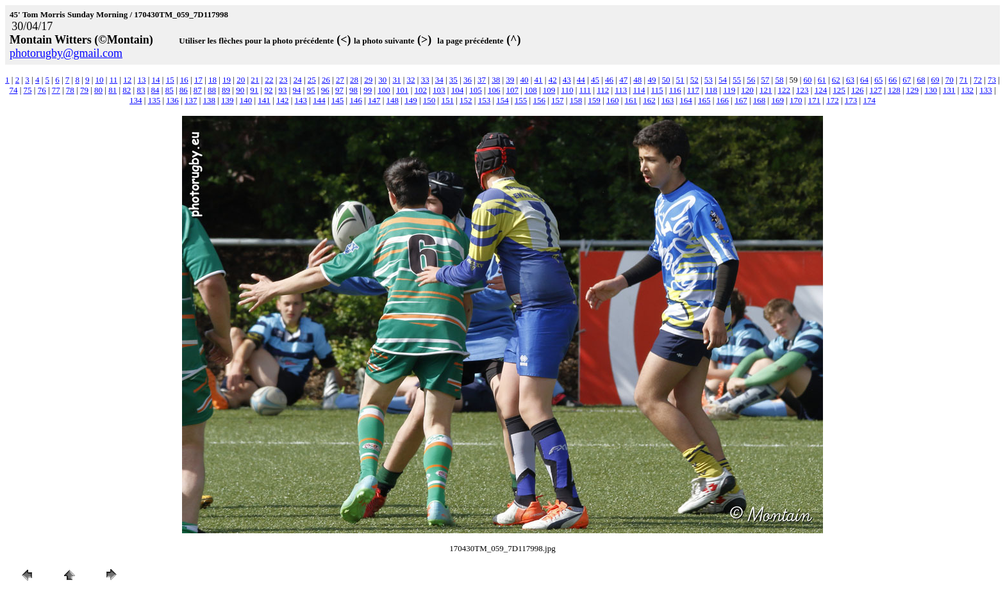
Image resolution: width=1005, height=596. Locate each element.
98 (353, 90)
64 (864, 80)
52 (694, 80)
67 (906, 80)
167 (741, 100)
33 (425, 80)
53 (708, 80)
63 (850, 80)
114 (639, 90)
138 (209, 100)
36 (467, 80)
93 (283, 90)
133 (985, 90)
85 (169, 90)
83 (141, 90)
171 (814, 100)
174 (869, 100)
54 (722, 80)
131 (949, 90)
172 (832, 100)
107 (512, 90)
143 (301, 100)
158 (576, 100)
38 (496, 80)
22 (269, 80)
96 (325, 90)
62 (836, 80)
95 (311, 90)
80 (98, 90)
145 (337, 100)
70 (949, 80)
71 (963, 80)
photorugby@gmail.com (66, 53)
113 (621, 90)
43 (567, 80)
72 (978, 80)
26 (326, 80)
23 (283, 80)
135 (154, 100)
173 (851, 100)
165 (704, 100)
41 (539, 80)
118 (711, 90)
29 (368, 80)
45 (595, 80)
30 (382, 80)
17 (198, 80)
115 (657, 90)
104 (457, 90)
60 (808, 80)
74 (13, 90)
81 (112, 90)
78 (70, 90)
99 (367, 90)
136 (172, 100)
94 (297, 90)
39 (510, 80)
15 (170, 80)
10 (100, 80)
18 (212, 80)
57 (765, 80)
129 (912, 90)
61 (822, 80)
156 (539, 100)
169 (777, 100)
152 (466, 100)
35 (453, 80)
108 (530, 90)
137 (191, 100)
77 (56, 90)
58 (779, 80)
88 (212, 90)
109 (549, 90)
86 (183, 90)
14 (156, 80)
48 (637, 80)
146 (355, 100)
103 (439, 90)
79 (84, 90)
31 (396, 80)
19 (226, 80)
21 (255, 80)
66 (892, 80)
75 (28, 90)
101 (402, 90)
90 (240, 90)
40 (524, 80)
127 (876, 90)
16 (184, 80)
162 (649, 100)
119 (729, 90)
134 (135, 100)
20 (241, 80)
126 (857, 90)
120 (747, 90)
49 (651, 80)
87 (198, 90)
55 (737, 80)
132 (967, 90)
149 (410, 100)
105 (475, 90)
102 (420, 90)
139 (227, 100)
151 (447, 100)
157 (557, 100)
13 (141, 80)
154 (502, 100)
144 (319, 100)
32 (411, 80)
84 (155, 90)
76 (42, 90)
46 (609, 80)
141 (264, 100)
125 (839, 90)
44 (581, 80)
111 (585, 90)
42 (553, 80)
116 (675, 90)
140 (246, 100)
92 (268, 90)
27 (340, 80)
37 (482, 80)
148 (392, 100)
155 (521, 100)
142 (282, 100)
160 (612, 100)
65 (878, 80)
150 (429, 100)
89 (226, 90)
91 (254, 90)
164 (685, 100)
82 (126, 90)
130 (930, 90)
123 (802, 90)
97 (339, 90)
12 (127, 80)
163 (667, 100)
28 (354, 80)
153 (484, 100)
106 (494, 90)
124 (821, 90)
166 (723, 100)
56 (751, 80)
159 (594, 100)
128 (894, 90)
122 (784, 90)
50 (666, 80)
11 (114, 80)
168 (759, 100)
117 (693, 90)
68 (921, 80)
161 (631, 100)
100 (384, 90)
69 (935, 80)
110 (567, 90)
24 (298, 80)
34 (439, 80)
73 (992, 80)
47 (623, 80)
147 (374, 100)
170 (796, 100)
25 (312, 80)
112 (603, 90)
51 (680, 80)
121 (766, 90)
